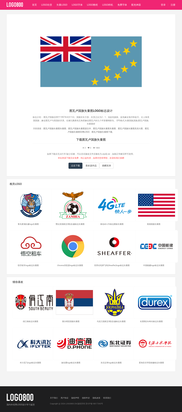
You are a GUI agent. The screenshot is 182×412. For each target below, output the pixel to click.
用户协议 (64, 398)
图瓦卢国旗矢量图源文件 (79, 128)
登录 (163, 5)
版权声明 (75, 398)
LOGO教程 (92, 4)
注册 (173, 5)
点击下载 (75, 165)
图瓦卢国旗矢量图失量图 (104, 128)
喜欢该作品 (91, 165)
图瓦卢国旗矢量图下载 (102, 132)
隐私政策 (96, 398)
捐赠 (122, 158)
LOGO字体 (77, 4)
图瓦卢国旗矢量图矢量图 (54, 128)
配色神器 (136, 4)
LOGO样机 (107, 4)
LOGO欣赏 (46, 4)
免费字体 (122, 4)
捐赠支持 (106, 165)
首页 (34, 4)
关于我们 (54, 398)
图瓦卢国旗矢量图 (94, 139)
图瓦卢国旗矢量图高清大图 (130, 128)
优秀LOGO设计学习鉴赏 (24, 404)
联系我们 (107, 398)
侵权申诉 (86, 398)
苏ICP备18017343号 (94, 404)
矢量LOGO (62, 4)
